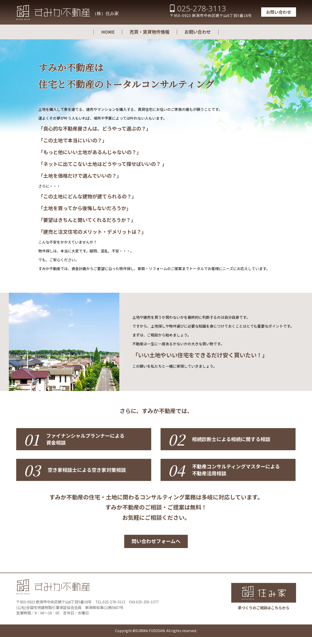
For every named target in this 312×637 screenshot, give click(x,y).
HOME (108, 32)
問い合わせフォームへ (156, 541)
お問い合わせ (278, 12)
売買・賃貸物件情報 (149, 32)
